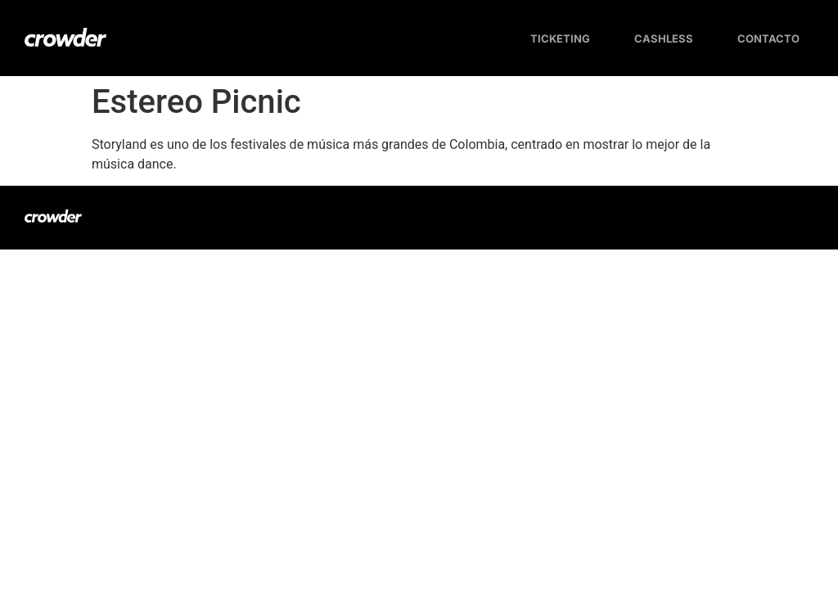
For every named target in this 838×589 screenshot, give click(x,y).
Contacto (768, 38)
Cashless (663, 38)
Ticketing (560, 38)
